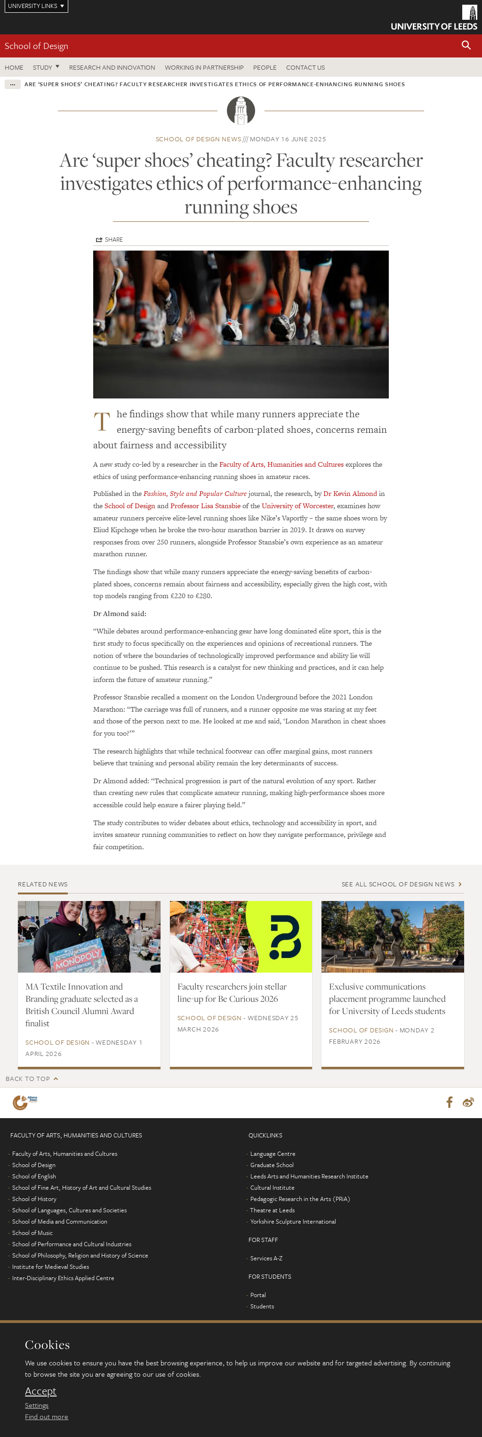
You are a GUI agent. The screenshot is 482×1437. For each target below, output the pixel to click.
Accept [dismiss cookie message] (40, 1390)
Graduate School (272, 1165)
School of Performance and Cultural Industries (71, 1244)
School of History (34, 1199)
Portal (258, 1295)
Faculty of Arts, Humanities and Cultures (281, 464)
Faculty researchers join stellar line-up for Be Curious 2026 (232, 992)
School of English (34, 1176)
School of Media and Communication (59, 1221)
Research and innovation (112, 67)
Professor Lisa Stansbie (205, 506)
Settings (36, 1405)
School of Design (36, 45)
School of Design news (198, 139)
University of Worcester (297, 506)
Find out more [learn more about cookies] (46, 1416)
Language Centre (273, 1154)
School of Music (32, 1233)
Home (14, 67)
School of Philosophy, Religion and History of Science (80, 1255)
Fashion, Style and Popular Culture (195, 493)
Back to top (28, 1078)
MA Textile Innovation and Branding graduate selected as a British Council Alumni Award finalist (81, 1004)
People (265, 67)
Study (42, 67)
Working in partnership (204, 67)
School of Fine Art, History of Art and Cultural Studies (81, 1188)
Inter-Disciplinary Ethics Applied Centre (63, 1278)
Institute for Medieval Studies (50, 1267)
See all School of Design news (398, 884)
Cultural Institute (272, 1188)
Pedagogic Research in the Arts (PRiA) (300, 1199)
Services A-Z (266, 1258)
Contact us (305, 67)
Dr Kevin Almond (350, 493)
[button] (466, 46)
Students (262, 1306)
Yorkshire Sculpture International (293, 1221)
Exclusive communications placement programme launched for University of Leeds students (387, 998)
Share (114, 239)
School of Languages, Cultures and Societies (69, 1210)
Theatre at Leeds (272, 1210)
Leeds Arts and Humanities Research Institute (309, 1176)
